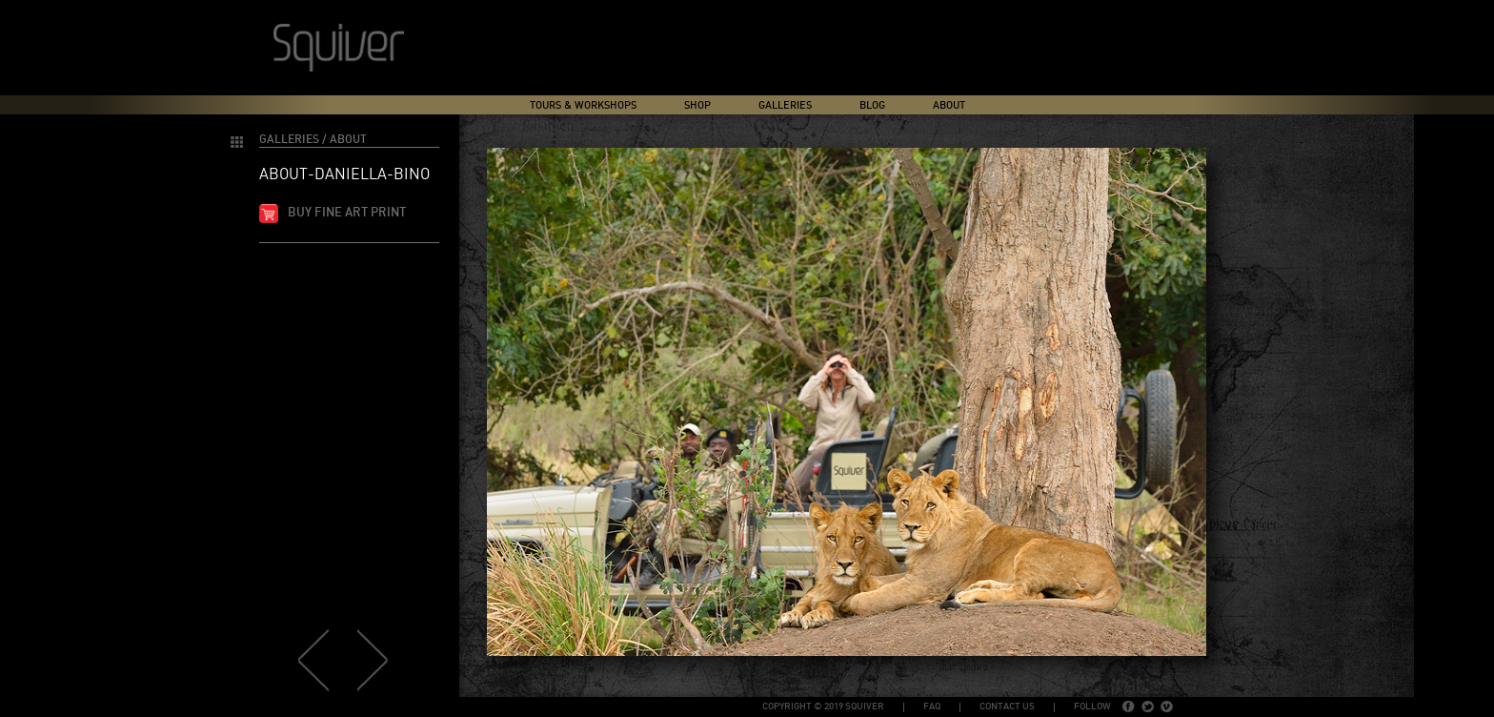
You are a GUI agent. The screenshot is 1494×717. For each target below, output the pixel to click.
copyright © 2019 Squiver (823, 706)
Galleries (785, 105)
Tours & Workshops (583, 105)
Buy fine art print (347, 213)
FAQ (931, 706)
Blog (872, 105)
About (949, 105)
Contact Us (1007, 706)
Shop (697, 105)
